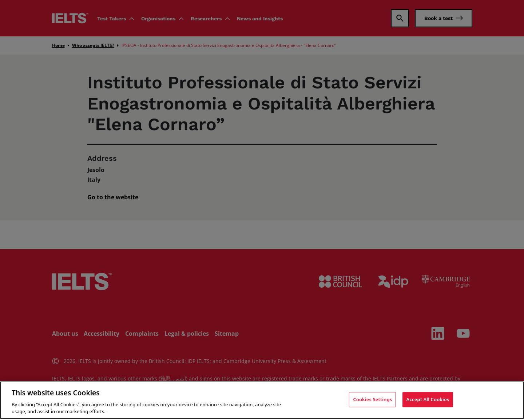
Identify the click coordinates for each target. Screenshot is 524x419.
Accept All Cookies (427, 399)
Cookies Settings (372, 399)
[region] (262, 400)
